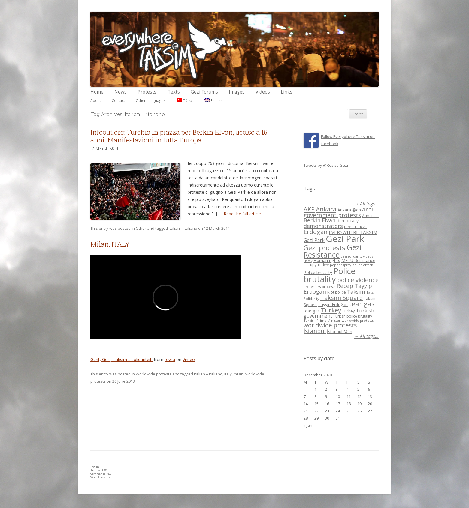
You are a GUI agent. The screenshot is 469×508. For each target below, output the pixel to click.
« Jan (308, 425)
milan (239, 374)
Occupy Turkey (316, 264)
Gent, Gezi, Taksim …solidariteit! (121, 359)
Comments (100, 474)
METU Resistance (358, 260)
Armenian (370, 215)
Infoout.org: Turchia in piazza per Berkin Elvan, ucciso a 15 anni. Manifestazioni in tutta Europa (178, 136)
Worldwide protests (153, 374)
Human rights (326, 260)
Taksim (356, 291)
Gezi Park (314, 240)
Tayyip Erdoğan (333, 304)
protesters (312, 286)
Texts (174, 92)
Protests (147, 92)
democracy (348, 220)
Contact (118, 100)
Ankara (326, 209)
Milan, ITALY (110, 244)
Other (141, 228)
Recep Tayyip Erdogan (338, 288)
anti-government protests (339, 211)
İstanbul (315, 331)
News (120, 92)
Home (97, 92)
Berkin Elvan (319, 220)
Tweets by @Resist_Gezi (326, 165)
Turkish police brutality (352, 316)
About (95, 100)
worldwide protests (358, 320)
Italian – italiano (183, 228)
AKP (309, 209)
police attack (362, 265)
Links (286, 92)
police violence (358, 280)
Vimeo (189, 359)
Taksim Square (341, 297)
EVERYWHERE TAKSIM (353, 232)
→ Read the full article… (241, 214)
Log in (94, 467)
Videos (263, 92)
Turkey (331, 310)
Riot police (336, 292)
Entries (98, 470)
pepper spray (340, 265)
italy (228, 374)
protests (328, 286)
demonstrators (323, 225)
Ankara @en (349, 210)
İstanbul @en (339, 331)
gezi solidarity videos (357, 256)
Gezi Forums (204, 92)
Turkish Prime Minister (322, 320)
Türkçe (186, 100)
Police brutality (318, 272)
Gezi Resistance (332, 251)
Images (237, 92)
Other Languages (151, 100)
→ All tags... (366, 204)
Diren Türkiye (355, 226)
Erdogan (316, 231)
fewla (170, 359)
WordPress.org (100, 477)
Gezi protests (324, 247)
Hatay (308, 261)
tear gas (361, 303)
